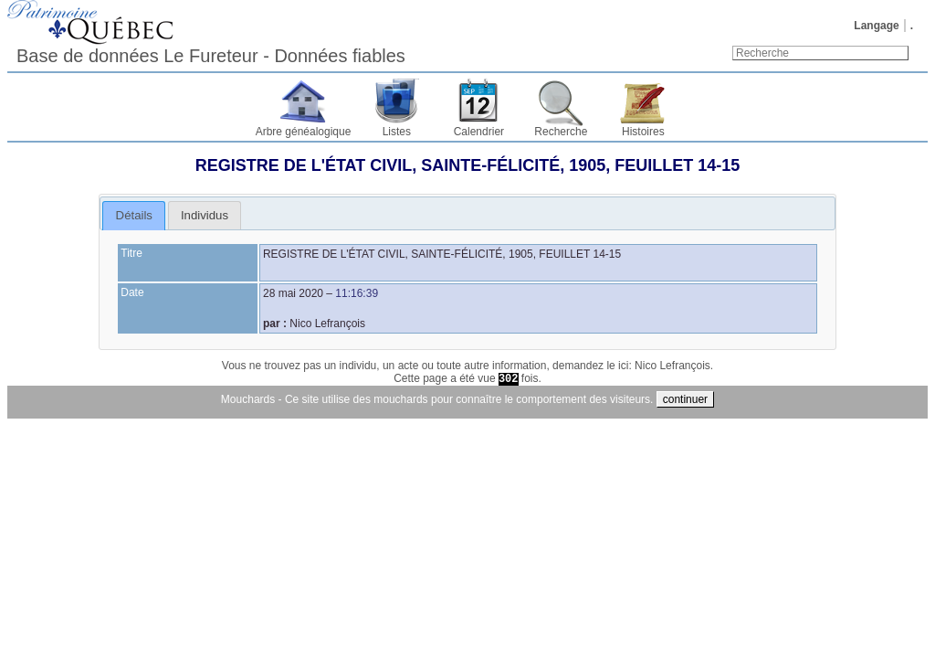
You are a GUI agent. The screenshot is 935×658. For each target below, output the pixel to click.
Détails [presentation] (134, 215)
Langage (876, 25)
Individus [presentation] (204, 215)
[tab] (133, 215)
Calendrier (479, 131)
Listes (397, 131)
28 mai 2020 (293, 293)
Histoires (643, 131)
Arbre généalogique (304, 131)
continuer (685, 399)
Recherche (560, 131)
